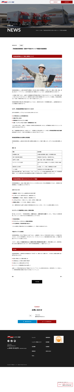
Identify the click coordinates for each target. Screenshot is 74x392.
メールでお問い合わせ (46, 356)
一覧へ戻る (37, 282)
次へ (61, 276)
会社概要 (38, 1)
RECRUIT (56, 2)
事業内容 (43, 1)
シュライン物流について (30, 1)
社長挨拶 (47, 375)
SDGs (47, 1)
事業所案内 (48, 371)
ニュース (23, 1)
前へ (13, 276)
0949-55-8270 (33, 350)
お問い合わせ (48, 378)
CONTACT (67, 2)
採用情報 (47, 373)
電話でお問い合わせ (27, 356)
